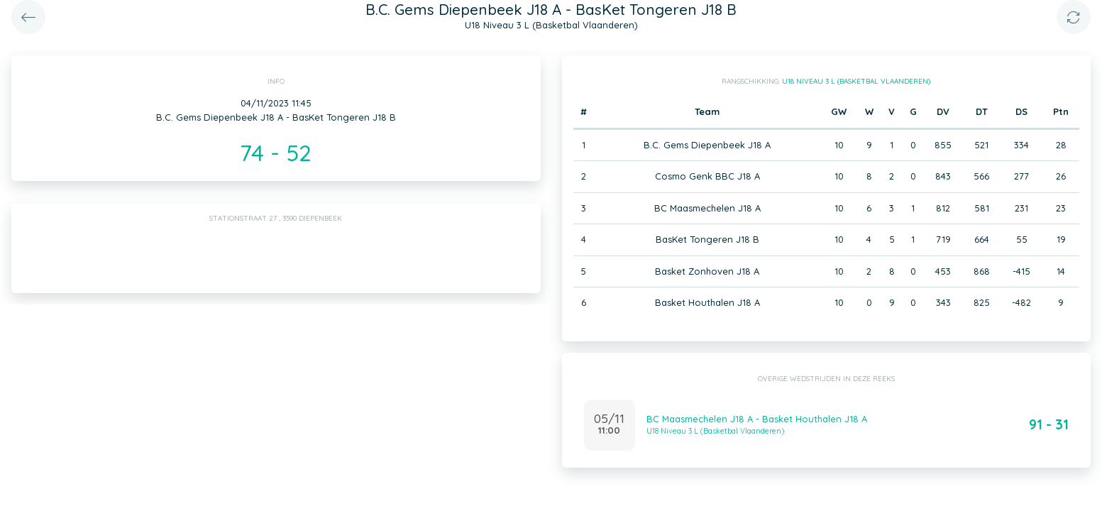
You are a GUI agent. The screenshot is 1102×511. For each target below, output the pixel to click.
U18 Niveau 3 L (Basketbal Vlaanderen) (856, 81)
